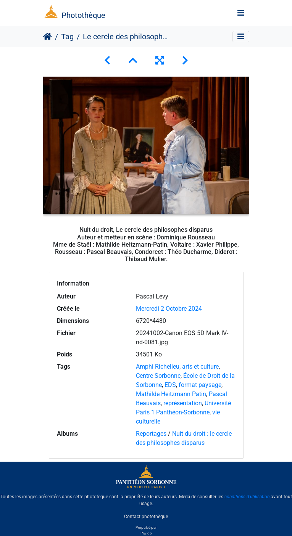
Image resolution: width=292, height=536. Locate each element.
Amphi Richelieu (157, 366)
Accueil (47, 36)
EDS (170, 384)
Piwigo (146, 533)
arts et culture (200, 366)
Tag (67, 36)
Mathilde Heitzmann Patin (171, 394)
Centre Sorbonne (158, 375)
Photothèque (83, 15)
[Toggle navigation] (240, 13)
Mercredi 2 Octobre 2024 (169, 308)
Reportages (151, 433)
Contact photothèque (146, 516)
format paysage (200, 384)
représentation (182, 403)
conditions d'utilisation (246, 496)
